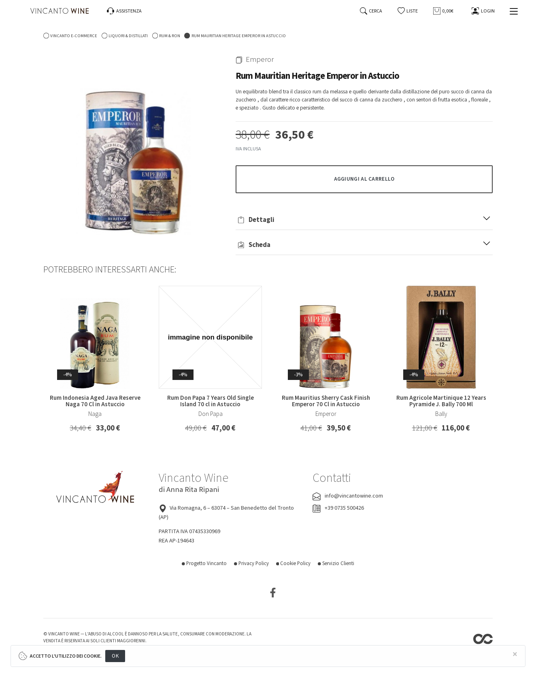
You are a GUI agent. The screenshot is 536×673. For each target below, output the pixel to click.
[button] (407, 11)
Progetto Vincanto (204, 563)
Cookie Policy (293, 563)
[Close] (515, 655)
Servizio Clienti (336, 563)
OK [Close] (115, 656)
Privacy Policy (251, 563)
